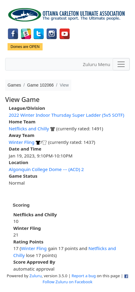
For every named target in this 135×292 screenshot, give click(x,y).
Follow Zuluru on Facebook (67, 281)
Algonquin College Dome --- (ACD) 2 (46, 169)
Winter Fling (21, 142)
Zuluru (35, 275)
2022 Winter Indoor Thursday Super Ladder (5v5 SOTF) (66, 115)
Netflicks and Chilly (29, 128)
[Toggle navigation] (121, 64)
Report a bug (84, 275)
